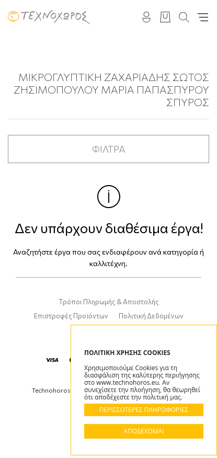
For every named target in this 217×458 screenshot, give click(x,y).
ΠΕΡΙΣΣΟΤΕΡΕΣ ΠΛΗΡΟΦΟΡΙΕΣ (143, 409)
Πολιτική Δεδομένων (151, 316)
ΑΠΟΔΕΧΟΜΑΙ (143, 431)
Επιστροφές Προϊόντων (71, 316)
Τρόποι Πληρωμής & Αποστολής (109, 301)
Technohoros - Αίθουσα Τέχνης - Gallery (49, 17)
